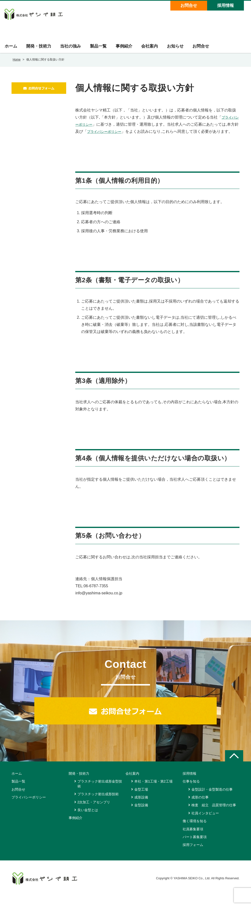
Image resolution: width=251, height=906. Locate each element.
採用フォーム (193, 855)
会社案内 (153, 49)
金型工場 (141, 799)
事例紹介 (127, 49)
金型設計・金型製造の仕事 (212, 799)
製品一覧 (100, 49)
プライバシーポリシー (114, 134)
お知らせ (180, 49)
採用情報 (225, 5)
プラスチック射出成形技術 (98, 804)
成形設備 (141, 807)
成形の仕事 (200, 807)
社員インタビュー (205, 823)
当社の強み (72, 49)
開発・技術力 (39, 49)
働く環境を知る (195, 831)
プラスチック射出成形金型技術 (99, 793)
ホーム (11, 49)
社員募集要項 (193, 839)
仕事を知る (191, 791)
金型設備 (141, 815)
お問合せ (188, 5)
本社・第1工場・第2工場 (153, 791)
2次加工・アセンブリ (93, 812)
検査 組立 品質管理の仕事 (213, 815)
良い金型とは (87, 820)
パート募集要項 (195, 847)
